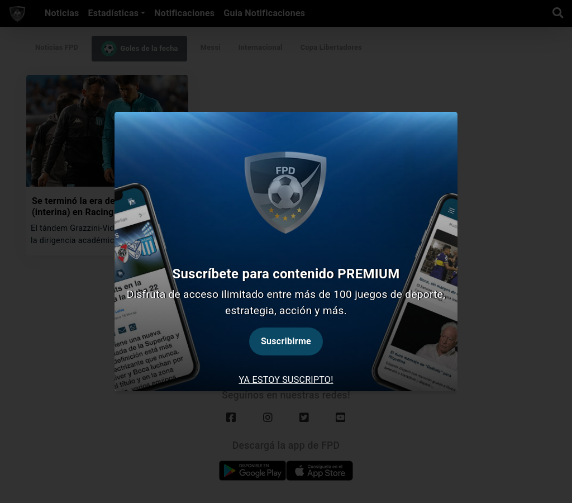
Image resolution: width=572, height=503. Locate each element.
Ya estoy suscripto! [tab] (286, 379)
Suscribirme (286, 341)
